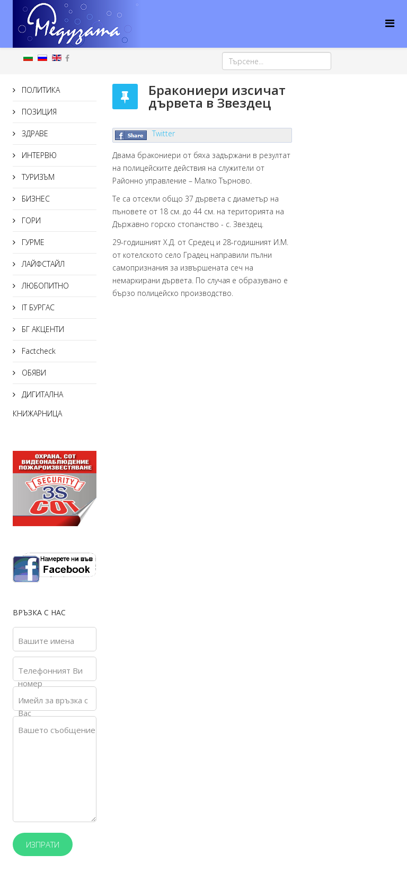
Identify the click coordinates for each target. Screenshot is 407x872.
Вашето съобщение (56, 730)
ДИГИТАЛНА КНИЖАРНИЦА (38, 403)
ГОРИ (30, 220)
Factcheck (38, 351)
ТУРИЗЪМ (37, 177)
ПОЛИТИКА (40, 90)
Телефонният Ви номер (50, 676)
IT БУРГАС (37, 307)
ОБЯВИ (33, 373)
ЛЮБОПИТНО (44, 286)
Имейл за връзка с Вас (53, 706)
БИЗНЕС (35, 199)
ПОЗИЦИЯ (38, 112)
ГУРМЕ (32, 242)
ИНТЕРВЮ (38, 155)
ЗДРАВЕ (34, 133)
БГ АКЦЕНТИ (42, 329)
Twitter (163, 133)
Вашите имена (46, 640)
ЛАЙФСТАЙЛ (42, 264)
